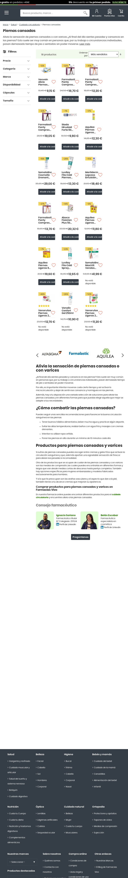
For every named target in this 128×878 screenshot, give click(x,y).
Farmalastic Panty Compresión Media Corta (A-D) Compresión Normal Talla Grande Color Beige (45, 220)
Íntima (69, 768)
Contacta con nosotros (51, 869)
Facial (40, 761)
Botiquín (13, 790)
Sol (38, 774)
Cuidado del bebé (103, 761)
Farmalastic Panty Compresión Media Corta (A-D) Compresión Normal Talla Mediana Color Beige (91, 82)
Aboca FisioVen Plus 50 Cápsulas (67, 220)
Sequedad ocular (46, 833)
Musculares (71, 833)
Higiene (68, 754)
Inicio (5, 25)
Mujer (68, 820)
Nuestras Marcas (104, 861)
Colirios (41, 826)
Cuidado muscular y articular (18, 770)
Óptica (40, 807)
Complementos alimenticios (16, 840)
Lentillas (41, 814)
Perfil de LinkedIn (67, 524)
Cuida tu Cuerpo (17, 814)
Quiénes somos (52, 861)
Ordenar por (83, 54)
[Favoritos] (109, 13)
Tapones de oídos (103, 820)
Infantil (97, 787)
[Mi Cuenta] (96, 13)
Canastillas (99, 774)
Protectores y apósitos (105, 814)
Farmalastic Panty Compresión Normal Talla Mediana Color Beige (68, 82)
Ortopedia (98, 807)
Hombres (42, 780)
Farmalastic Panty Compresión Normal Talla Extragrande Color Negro (45, 127)
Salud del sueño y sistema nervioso (17, 781)
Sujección (99, 833)
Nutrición (13, 807)
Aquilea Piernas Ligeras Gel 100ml (90, 220)
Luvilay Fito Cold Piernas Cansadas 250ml (68, 175)
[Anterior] (123, 355)
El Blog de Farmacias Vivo (106, 869)
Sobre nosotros (52, 854)
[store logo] (14, 13)
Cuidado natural (74, 807)
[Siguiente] (38, 355)
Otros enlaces (103, 854)
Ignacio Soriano (66, 515)
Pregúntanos (81, 537)
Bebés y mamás (102, 754)
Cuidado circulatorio (29, 25)
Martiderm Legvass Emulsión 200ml (91, 175)
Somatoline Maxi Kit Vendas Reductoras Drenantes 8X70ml (91, 265)
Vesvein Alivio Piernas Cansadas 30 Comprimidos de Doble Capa (45, 82)
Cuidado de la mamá (104, 768)
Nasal (68, 787)
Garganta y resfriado (19, 761)
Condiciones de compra (77, 863)
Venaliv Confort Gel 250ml (67, 310)
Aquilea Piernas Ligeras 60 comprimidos (45, 265)
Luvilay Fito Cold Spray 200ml (67, 265)
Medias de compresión (105, 826)
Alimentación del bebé (105, 780)
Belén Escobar (109, 515)
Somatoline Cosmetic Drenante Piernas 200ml (45, 175)
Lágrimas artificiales (47, 820)
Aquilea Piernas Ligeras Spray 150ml (89, 130)
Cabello (41, 768)
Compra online (78, 854)
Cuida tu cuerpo (74, 826)
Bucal (68, 761)
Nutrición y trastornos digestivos (19, 828)
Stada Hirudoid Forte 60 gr (67, 127)
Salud (14, 25)
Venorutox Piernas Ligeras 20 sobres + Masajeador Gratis (91, 313)
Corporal (41, 787)
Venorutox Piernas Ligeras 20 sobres (44, 313)
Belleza (40, 754)
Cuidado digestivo (18, 797)
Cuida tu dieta (16, 820)
